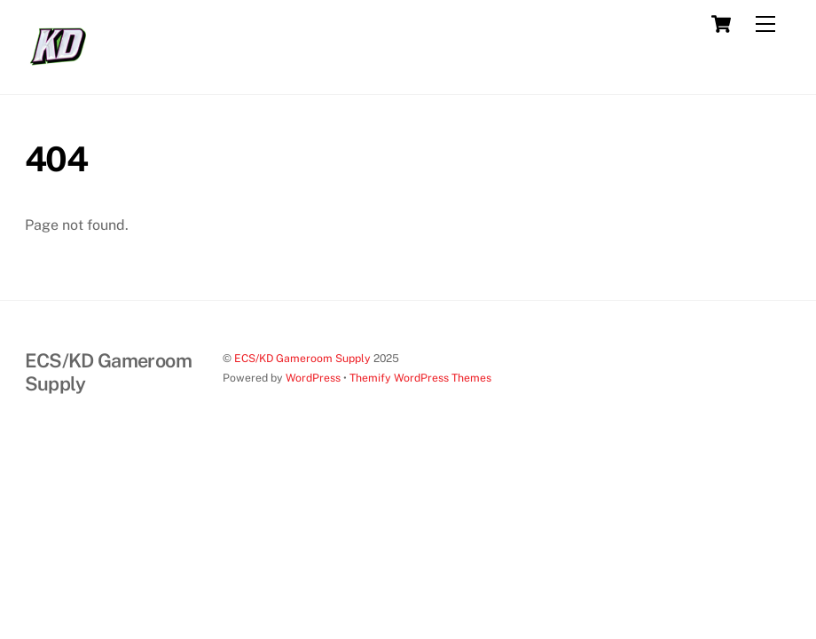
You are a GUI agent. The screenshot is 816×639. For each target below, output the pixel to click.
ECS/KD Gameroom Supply (302, 358)
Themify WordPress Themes (420, 377)
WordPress (313, 377)
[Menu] (765, 24)
